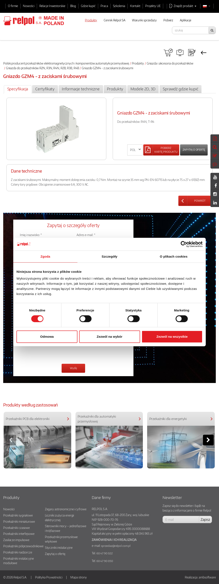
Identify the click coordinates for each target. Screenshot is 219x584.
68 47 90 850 (104, 561)
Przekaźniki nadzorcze (17, 552)
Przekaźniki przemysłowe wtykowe (61, 539)
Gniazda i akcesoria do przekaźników (170, 63)
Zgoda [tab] (45, 256)
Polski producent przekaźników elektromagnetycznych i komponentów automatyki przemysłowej (66, 63)
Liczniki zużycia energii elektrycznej (59, 517)
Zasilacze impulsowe (16, 540)
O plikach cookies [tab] (173, 256)
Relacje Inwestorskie (52, 6)
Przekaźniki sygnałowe (18, 515)
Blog (73, 6)
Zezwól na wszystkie (172, 336)
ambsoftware (207, 577)
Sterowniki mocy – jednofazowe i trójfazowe (65, 528)
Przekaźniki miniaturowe (19, 521)
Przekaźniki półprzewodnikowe (23, 546)
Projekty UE (153, 6)
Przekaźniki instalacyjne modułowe (18, 560)
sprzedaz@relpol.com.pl (115, 545)
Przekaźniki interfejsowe (18, 534)
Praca (104, 6)
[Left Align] (161, 150)
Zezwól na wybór (109, 336)
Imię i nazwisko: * (31, 235)
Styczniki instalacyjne (59, 547)
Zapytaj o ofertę (194, 149)
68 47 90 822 (104, 553)
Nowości (28, 6)
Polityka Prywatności (48, 577)
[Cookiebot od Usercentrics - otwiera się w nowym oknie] (184, 244)
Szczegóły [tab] (109, 256)
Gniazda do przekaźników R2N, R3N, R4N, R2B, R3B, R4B (42, 68)
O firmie (13, 6)
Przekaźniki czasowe (16, 528)
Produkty (138, 63)
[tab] (17, 89)
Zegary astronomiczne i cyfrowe (65, 509)
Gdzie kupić (88, 6)
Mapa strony (78, 577)
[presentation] (52, 352)
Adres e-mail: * (86, 235)
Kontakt (135, 6)
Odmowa (47, 336)
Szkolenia (119, 6)
